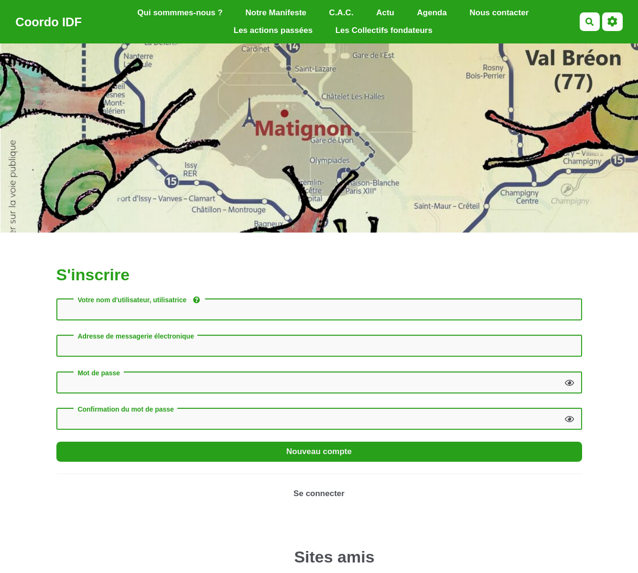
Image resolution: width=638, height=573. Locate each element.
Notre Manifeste (275, 12)
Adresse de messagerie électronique (135, 336)
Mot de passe (98, 373)
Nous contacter (499, 12)
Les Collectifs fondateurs (384, 30)
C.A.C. (341, 12)
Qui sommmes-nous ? (180, 12)
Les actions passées (273, 30)
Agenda (432, 12)
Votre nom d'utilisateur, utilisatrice (138, 300)
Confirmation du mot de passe (125, 409)
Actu (385, 12)
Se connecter (319, 493)
